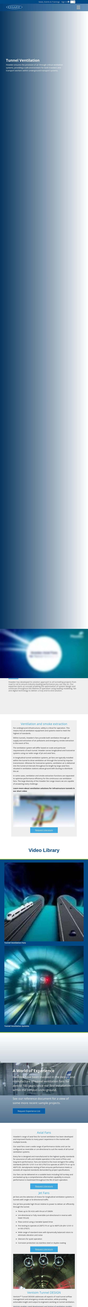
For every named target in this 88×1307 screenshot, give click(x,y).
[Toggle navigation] (78, 7)
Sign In (65, 2)
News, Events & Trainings (49, 2)
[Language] (72, 1)
